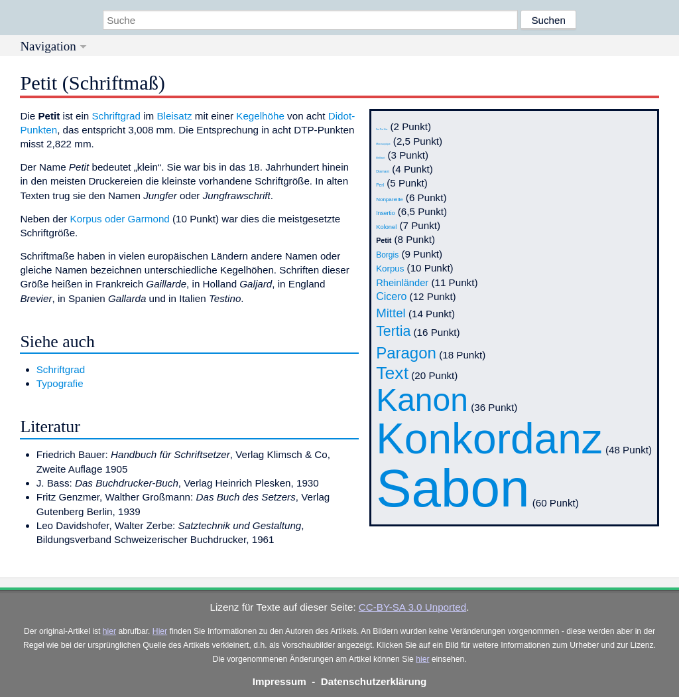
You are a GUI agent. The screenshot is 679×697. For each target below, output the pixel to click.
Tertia (393, 331)
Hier (160, 631)
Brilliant (380, 157)
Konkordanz (489, 439)
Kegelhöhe (260, 115)
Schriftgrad (116, 115)
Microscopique (383, 144)
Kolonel (386, 227)
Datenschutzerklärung (374, 681)
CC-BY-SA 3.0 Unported (412, 607)
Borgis (387, 255)
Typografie (60, 383)
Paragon (406, 353)
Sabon (452, 488)
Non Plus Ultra (381, 130)
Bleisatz (174, 115)
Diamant (382, 171)
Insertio (385, 213)
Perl (380, 185)
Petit (383, 240)
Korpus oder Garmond (120, 218)
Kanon (422, 400)
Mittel (391, 313)
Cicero (391, 296)
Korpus (390, 268)
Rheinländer (402, 282)
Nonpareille (389, 199)
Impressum (279, 681)
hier (109, 631)
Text (392, 373)
